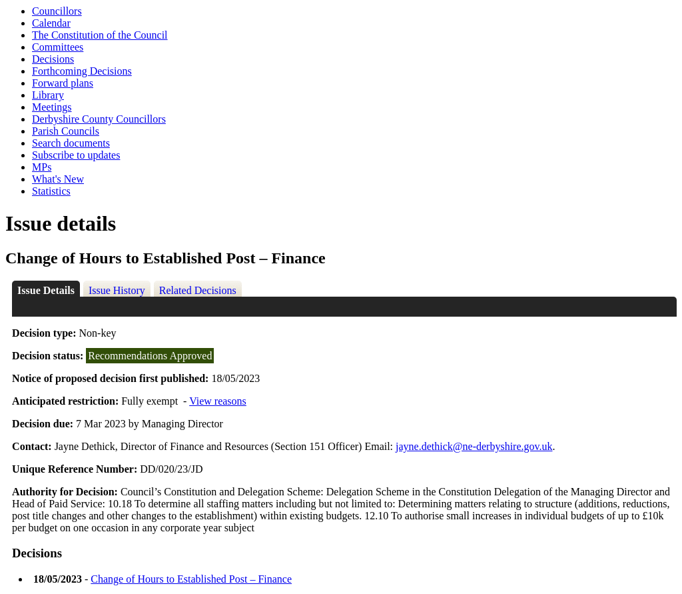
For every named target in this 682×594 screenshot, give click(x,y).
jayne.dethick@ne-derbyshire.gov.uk (474, 446)
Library (48, 95)
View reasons (217, 401)
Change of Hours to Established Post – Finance (191, 579)
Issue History (117, 290)
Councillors (57, 11)
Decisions (53, 59)
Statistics (51, 191)
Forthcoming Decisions (82, 71)
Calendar (51, 23)
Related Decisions (197, 290)
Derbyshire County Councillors (99, 119)
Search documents (71, 143)
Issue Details (46, 290)
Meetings (52, 107)
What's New (58, 179)
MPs (41, 167)
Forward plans (62, 83)
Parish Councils (65, 131)
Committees (57, 47)
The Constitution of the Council (100, 35)
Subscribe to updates (76, 155)
